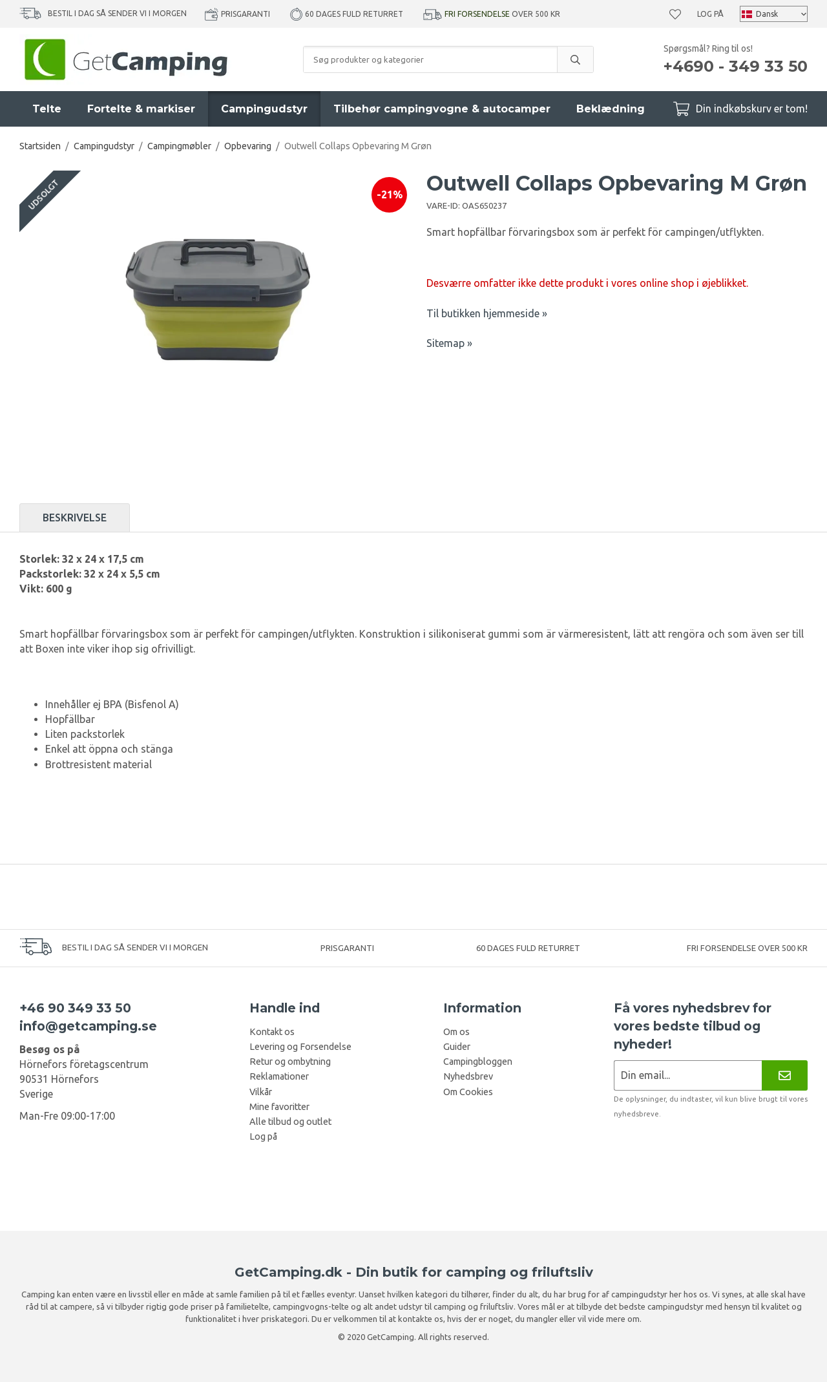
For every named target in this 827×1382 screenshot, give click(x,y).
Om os (456, 1032)
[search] (575, 59)
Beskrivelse (75, 517)
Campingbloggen (477, 1061)
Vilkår (260, 1092)
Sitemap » (449, 343)
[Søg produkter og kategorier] (430, 59)
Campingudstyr (264, 109)
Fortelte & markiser (141, 109)
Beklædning (610, 109)
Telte (46, 109)
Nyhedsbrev (468, 1076)
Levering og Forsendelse (300, 1047)
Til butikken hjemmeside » (486, 313)
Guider (456, 1047)
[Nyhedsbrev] (785, 1075)
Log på (710, 14)
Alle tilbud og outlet (290, 1121)
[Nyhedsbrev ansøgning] (688, 1075)
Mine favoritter (279, 1107)
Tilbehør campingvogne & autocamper (441, 109)
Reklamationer (279, 1076)
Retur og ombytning (290, 1061)
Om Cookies (468, 1092)
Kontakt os (272, 1032)
